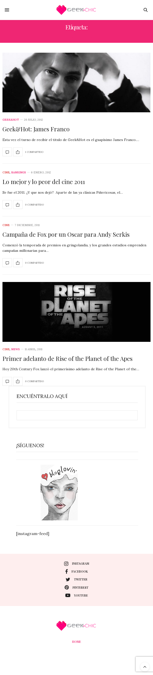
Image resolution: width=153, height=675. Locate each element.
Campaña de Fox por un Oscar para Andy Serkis (65, 234)
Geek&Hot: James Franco (36, 129)
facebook (76, 571)
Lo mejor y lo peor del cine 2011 (43, 182)
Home (76, 642)
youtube (76, 595)
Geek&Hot (10, 119)
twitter (76, 579)
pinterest (76, 587)
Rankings (18, 172)
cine (6, 172)
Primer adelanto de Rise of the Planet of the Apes (67, 358)
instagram (76, 563)
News (15, 349)
